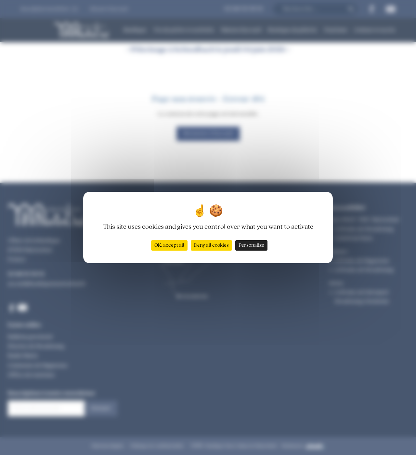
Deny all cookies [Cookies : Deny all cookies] (211, 245)
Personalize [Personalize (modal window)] (251, 245)
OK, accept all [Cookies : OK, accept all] (169, 245)
